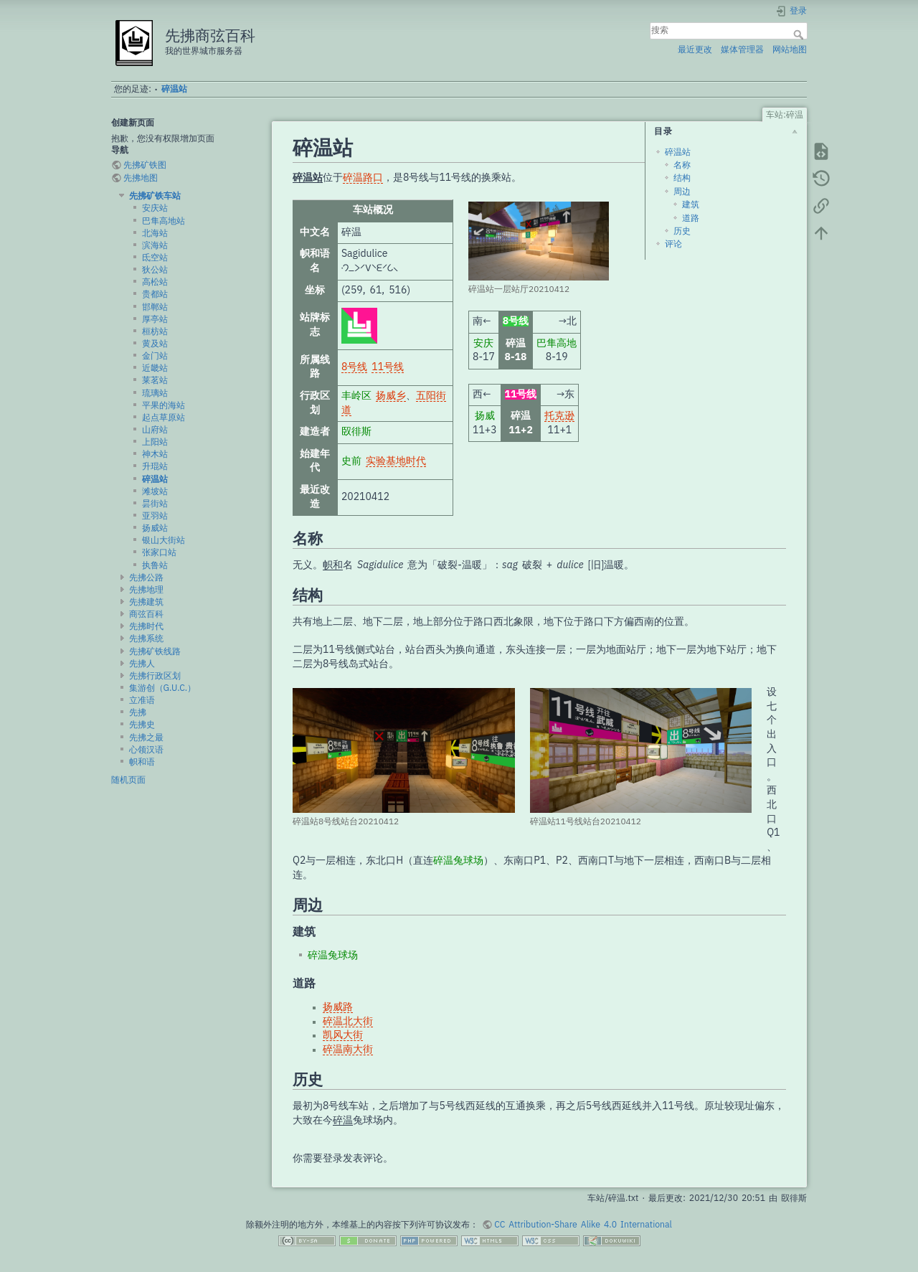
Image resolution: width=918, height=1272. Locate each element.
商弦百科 (146, 614)
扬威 (485, 416)
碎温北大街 (348, 1022)
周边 (682, 191)
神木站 (155, 454)
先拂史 (142, 724)
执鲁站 (155, 565)
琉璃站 (155, 393)
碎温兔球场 (458, 861)
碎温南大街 (348, 1050)
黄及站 (155, 343)
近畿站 (155, 368)
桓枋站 (155, 331)
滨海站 (155, 245)
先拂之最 (146, 737)
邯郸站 (155, 307)
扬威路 (338, 1007)
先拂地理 (146, 589)
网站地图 (789, 49)
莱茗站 (155, 380)
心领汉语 (146, 749)
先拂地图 (140, 178)
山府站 (155, 429)
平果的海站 (163, 405)
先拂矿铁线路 (155, 651)
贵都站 (155, 294)
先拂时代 (146, 626)
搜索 (800, 34)
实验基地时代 (396, 461)
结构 (682, 178)
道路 (690, 218)
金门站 (155, 356)
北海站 (155, 233)
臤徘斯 (356, 432)
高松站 (155, 282)
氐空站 (155, 257)
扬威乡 (391, 396)
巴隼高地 (556, 344)
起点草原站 (163, 417)
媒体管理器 (742, 49)
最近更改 (695, 49)
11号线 (388, 367)
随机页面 (128, 780)
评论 (673, 244)
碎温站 (174, 89)
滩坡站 (155, 491)
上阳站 (155, 442)
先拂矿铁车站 (155, 196)
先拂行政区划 (155, 676)
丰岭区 (356, 396)
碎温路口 (363, 178)
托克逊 (559, 416)
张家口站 (159, 552)
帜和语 (142, 762)
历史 (682, 231)
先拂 (137, 712)
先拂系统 (146, 638)
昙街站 (155, 503)
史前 (351, 461)
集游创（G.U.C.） (163, 688)
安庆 (483, 344)
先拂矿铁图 (144, 165)
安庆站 (155, 208)
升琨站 (155, 466)
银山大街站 (163, 540)
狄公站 (155, 269)
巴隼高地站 (163, 221)
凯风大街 (343, 1035)
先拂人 (142, 663)
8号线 (354, 367)
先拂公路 (146, 577)
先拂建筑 (146, 602)
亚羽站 (155, 516)
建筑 (690, 204)
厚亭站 (155, 319)
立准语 (142, 700)
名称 (682, 165)
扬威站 (155, 528)
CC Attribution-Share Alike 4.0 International (583, 1224)
